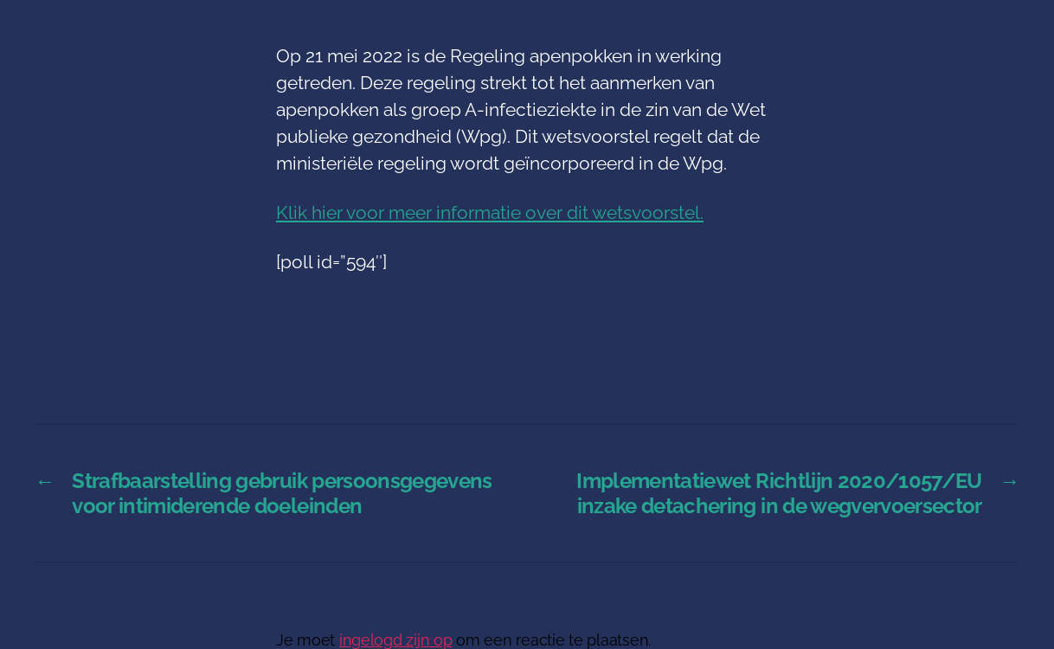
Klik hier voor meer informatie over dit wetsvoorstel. (490, 212)
